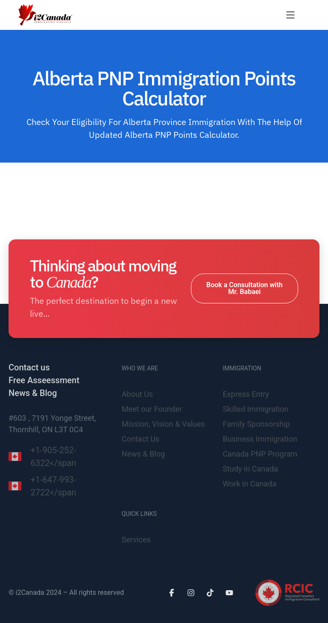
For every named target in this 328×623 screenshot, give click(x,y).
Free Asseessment (44, 380)
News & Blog (33, 393)
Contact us (29, 367)
